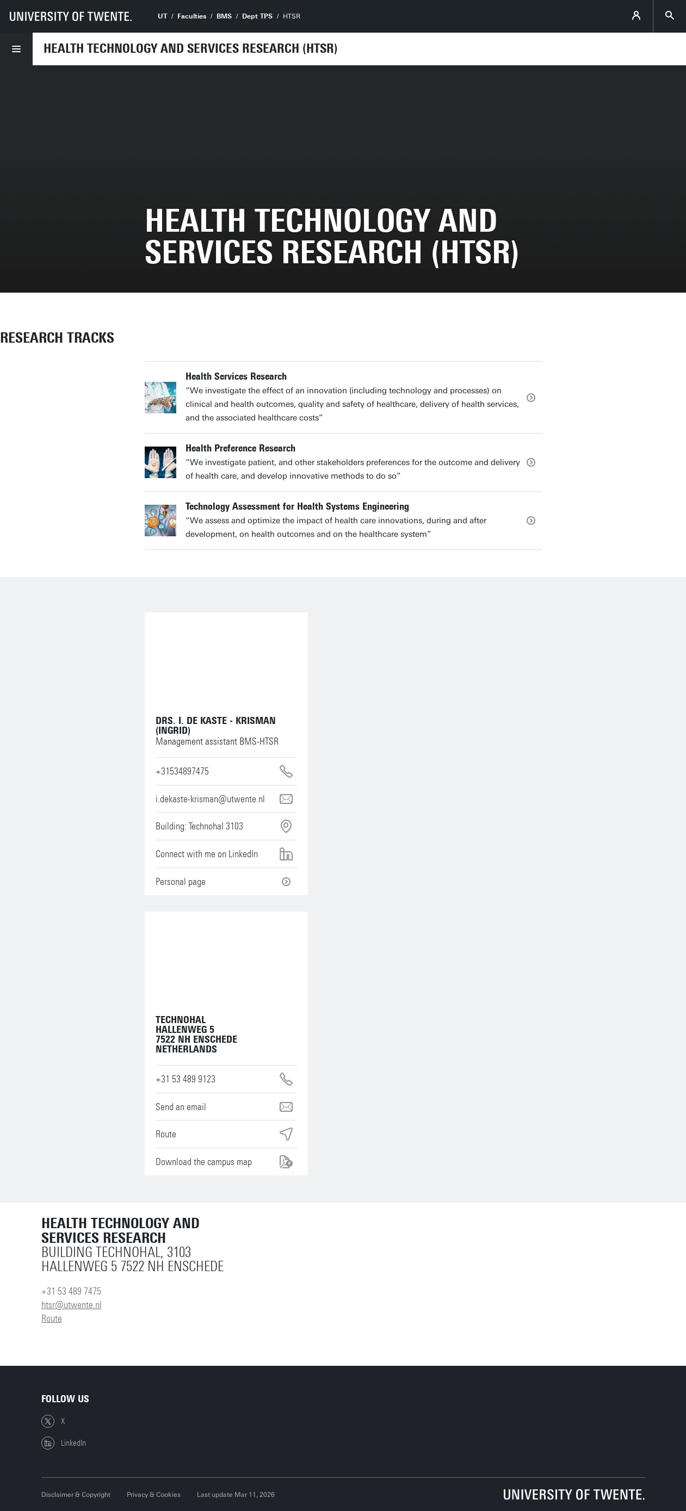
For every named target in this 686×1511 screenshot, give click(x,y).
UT (162, 16)
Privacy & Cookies (154, 1494)
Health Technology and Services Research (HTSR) (191, 48)
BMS (224, 16)
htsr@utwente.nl (71, 1305)
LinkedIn (63, 1443)
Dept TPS (257, 16)
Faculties (191, 16)
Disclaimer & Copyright (75, 1494)
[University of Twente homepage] (70, 16)
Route (51, 1318)
